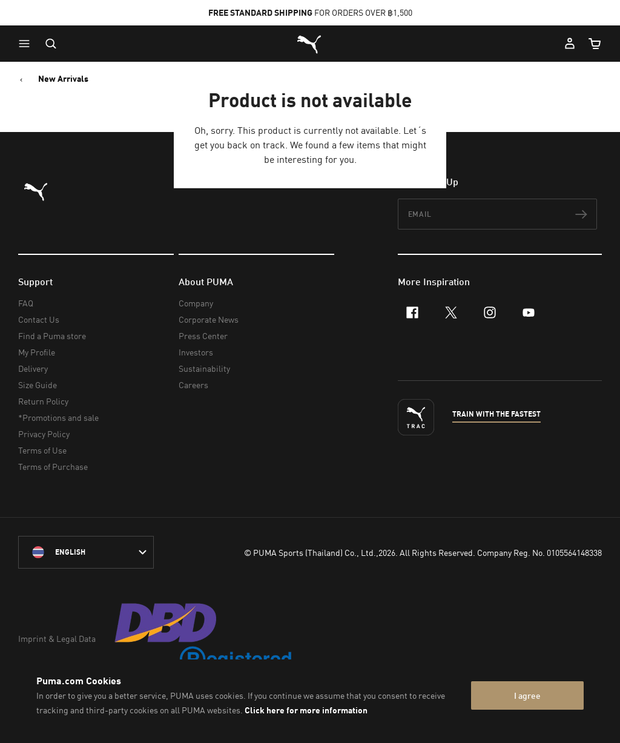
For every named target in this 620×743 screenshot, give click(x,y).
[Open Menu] (27, 43)
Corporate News (209, 319)
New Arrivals (63, 79)
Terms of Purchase (53, 466)
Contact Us (38, 319)
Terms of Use (42, 450)
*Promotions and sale (58, 417)
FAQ (25, 303)
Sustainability (204, 368)
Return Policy (43, 401)
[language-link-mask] (86, 552)
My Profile (36, 352)
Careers (193, 385)
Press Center (203, 336)
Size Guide (37, 385)
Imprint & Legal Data (57, 638)
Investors (196, 352)
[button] (27, 43)
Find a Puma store (52, 336)
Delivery (33, 368)
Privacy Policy (44, 434)
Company (196, 303)
